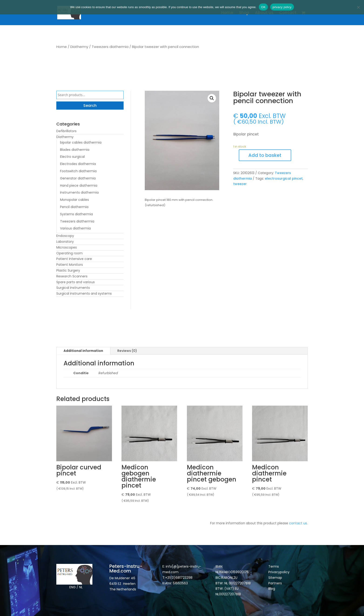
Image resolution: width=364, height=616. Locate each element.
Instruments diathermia (79, 192)
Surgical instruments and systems (84, 293)
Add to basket (264, 155)
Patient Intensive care (74, 258)
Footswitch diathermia (78, 171)
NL (81, 587)
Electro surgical (72, 156)
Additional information (83, 350)
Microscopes (66, 247)
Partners (275, 583)
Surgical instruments (73, 287)
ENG (72, 587)
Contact (288, 13)
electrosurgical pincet (284, 178)
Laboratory (65, 241)
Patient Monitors (69, 264)
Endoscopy (65, 235)
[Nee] (358, 7)
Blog (271, 588)
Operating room (69, 253)
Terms (273, 566)
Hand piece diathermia (78, 185)
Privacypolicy (279, 572)
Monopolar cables (74, 199)
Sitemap (275, 577)
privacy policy (282, 7)
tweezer (240, 184)
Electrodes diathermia (78, 164)
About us (264, 13)
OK (263, 7)
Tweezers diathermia (110, 46)
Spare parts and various (75, 282)
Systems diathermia (76, 214)
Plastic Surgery (68, 270)
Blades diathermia (74, 149)
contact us (298, 523)
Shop (244, 13)
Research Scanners (72, 276)
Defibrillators (66, 131)
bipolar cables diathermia (80, 142)
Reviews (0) (127, 350)
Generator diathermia (78, 178)
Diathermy (79, 46)
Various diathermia (75, 228)
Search (90, 105)
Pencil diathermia (74, 207)
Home (227, 13)
